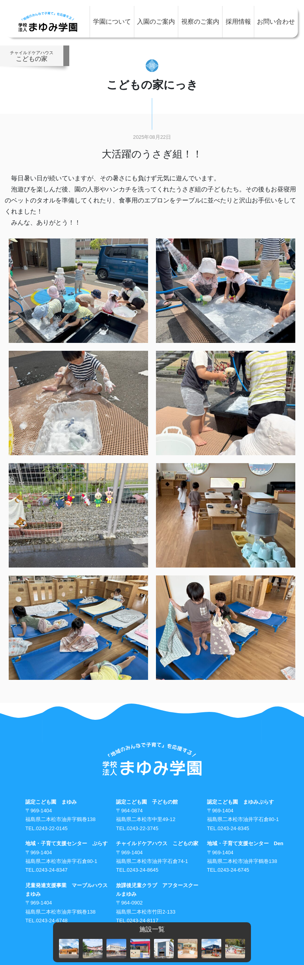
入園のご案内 (156, 21)
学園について (112, 21)
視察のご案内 (200, 21)
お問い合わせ (276, 21)
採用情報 (238, 21)
